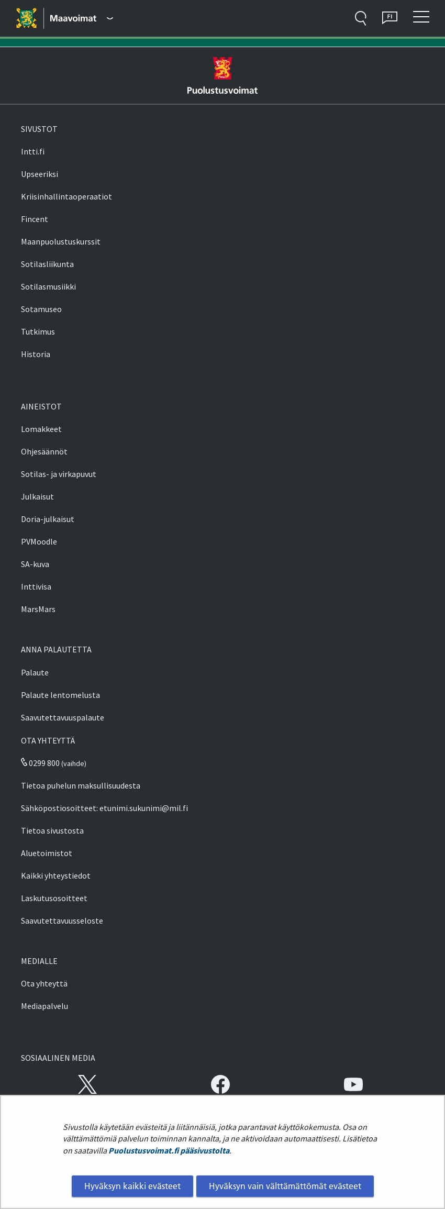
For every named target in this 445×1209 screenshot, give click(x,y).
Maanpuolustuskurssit (61, 241)
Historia (35, 354)
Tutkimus (38, 331)
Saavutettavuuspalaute (62, 717)
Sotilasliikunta (47, 264)
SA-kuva (35, 564)
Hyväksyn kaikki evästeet (132, 1186)
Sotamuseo (41, 309)
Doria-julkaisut (47, 519)
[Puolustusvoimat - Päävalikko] (81, 18)
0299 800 (40, 763)
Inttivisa (36, 586)
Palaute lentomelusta (60, 695)
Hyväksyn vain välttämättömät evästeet (285, 1186)
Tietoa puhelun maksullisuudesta (80, 785)
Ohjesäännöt (44, 451)
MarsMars (38, 609)
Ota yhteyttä (44, 983)
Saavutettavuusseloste (62, 920)
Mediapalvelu (44, 1006)
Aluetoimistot (46, 853)
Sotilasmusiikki (48, 286)
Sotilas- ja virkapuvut (58, 474)
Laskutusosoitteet (54, 898)
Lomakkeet (41, 429)
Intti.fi (32, 151)
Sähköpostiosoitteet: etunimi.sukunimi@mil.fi (104, 808)
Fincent (34, 219)
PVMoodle (39, 541)
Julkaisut (37, 496)
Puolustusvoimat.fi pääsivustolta (168, 1150)
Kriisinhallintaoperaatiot (66, 196)
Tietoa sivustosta (52, 830)
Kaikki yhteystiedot (56, 875)
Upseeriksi (39, 174)
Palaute (35, 672)
